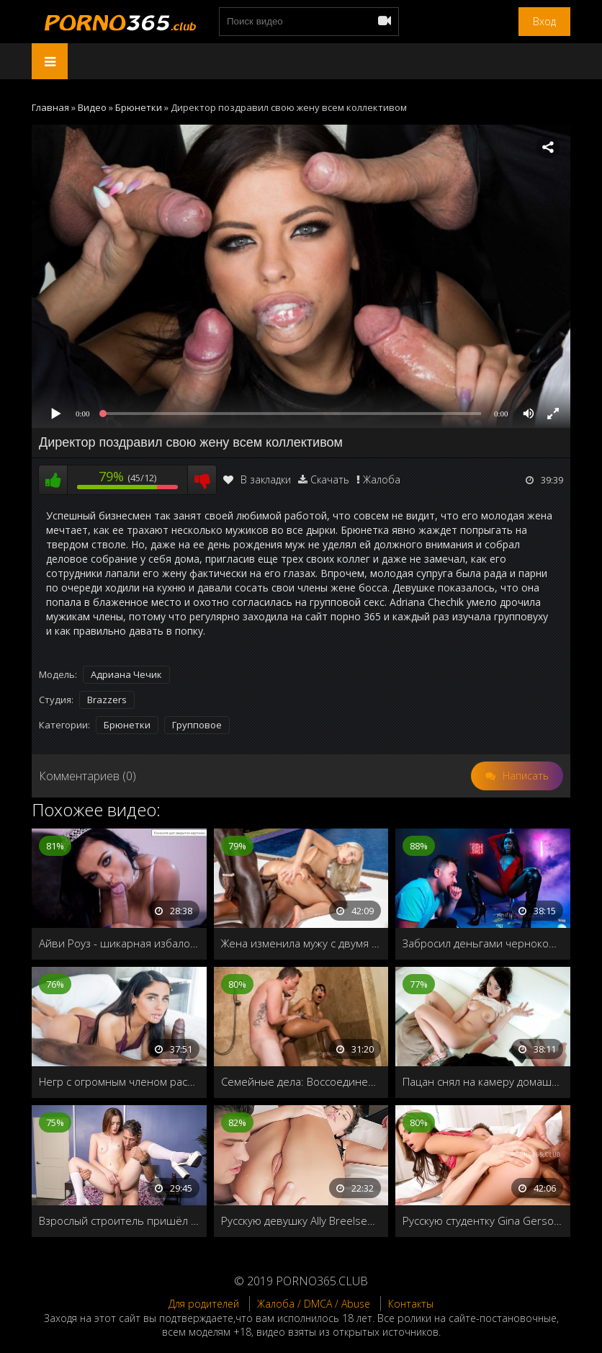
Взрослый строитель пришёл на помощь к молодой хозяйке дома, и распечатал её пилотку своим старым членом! (119, 1220)
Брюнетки (127, 724)
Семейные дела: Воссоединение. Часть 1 (301, 1081)
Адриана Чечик (126, 674)
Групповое (197, 724)
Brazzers (107, 699)
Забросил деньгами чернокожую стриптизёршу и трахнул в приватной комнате (483, 943)
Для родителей (204, 1303)
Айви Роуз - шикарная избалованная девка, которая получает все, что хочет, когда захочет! (119, 943)
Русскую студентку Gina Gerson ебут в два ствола (483, 1220)
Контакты (410, 1303)
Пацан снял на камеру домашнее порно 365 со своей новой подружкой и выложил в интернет (483, 1081)
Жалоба (381, 479)
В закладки (257, 479)
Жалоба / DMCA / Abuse (313, 1303)
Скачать (329, 479)
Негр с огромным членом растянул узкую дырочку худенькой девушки (119, 1081)
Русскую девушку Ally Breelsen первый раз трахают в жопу (301, 1220)
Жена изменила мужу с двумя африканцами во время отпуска (301, 943)
